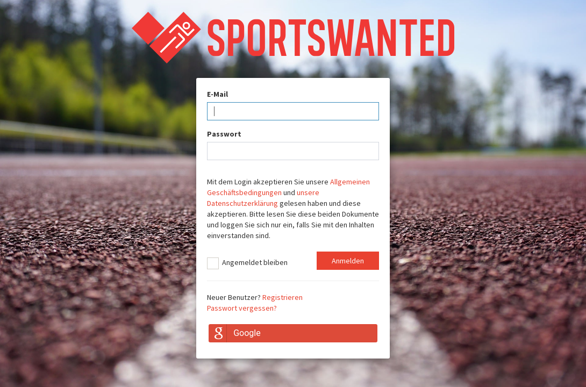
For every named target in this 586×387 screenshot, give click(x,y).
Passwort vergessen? (242, 308)
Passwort (224, 134)
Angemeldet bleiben (247, 263)
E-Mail (217, 94)
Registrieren (282, 297)
